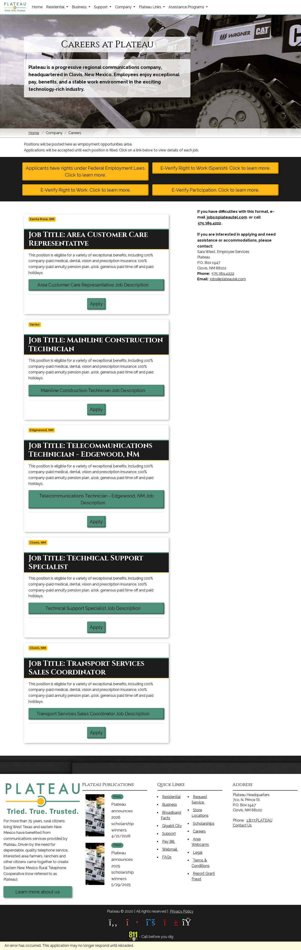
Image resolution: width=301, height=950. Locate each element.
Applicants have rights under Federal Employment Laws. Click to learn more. (85, 171)
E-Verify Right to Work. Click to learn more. (86, 190)
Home (37, 7)
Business (169, 804)
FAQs (166, 857)
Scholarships (203, 823)
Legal (197, 852)
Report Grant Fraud (203, 876)
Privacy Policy (181, 911)
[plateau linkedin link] (188, 922)
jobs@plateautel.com (227, 217)
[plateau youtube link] (169, 922)
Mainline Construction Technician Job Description (102, 390)
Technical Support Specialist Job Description (104, 608)
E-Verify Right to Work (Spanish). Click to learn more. (215, 168)
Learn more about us (38, 892)
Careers (199, 831)
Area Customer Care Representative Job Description (100, 284)
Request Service (201, 799)
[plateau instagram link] (132, 922)
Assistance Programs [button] (187, 7)
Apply (96, 304)
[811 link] (133, 937)
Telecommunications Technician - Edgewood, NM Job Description (96, 499)
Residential (171, 797)
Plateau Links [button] (150, 7)
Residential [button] (55, 7)
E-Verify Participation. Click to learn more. (215, 190)
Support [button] (101, 7)
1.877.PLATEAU (259, 820)
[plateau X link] (150, 922)
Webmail (173, 848)
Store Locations (200, 813)
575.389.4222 (209, 223)
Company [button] (123, 7)
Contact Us (242, 825)
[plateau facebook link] (113, 922)
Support (169, 834)
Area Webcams (200, 842)
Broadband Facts (171, 815)
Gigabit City (172, 826)
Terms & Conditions (201, 863)
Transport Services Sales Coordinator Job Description (100, 713)
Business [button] (80, 7)
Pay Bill (171, 841)
